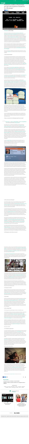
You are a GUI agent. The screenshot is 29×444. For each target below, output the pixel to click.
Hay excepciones (19, 331)
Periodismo (7, 387)
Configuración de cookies (22, 416)
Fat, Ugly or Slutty (8, 140)
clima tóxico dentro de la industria (16, 367)
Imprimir (23, 10)
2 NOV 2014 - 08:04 (10, 30)
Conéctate (23, 0)
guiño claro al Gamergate (16, 323)
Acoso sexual (8, 386)
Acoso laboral (19, 386)
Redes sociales (13, 386)
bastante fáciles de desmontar (20, 69)
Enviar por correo (25, 10)
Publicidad (8, 416)
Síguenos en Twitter (15, 0)
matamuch (9, 51)
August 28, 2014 (17, 122)
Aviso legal (10, 416)
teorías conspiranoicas (15, 67)
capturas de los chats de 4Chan (10, 253)
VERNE (7, 402)
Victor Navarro (6, 30)
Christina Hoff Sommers (7, 227)
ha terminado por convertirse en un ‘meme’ (13, 250)
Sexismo (16, 386)
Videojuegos (23, 386)
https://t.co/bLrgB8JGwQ (22, 121)
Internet (10, 387)
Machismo (5, 386)
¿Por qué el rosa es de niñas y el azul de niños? (12, 381)
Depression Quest (10, 68)
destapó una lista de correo (12, 211)
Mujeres (17, 387)
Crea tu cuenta (26, 0)
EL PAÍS (16, 413)
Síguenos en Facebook (14, 0)
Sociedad (22, 387)
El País (3, 0)
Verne (3, 3)
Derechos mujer (14, 387)
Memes (21, 402)
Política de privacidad (14, 416)
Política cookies (18, 416)
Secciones (27, 3)
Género (20, 387)
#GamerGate (7, 121)
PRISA (27, 416)
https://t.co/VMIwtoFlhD (14, 121)
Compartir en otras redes (8, 10)
